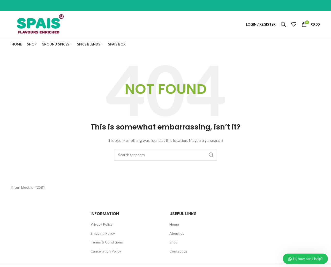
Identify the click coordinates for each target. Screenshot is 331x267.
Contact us (178, 251)
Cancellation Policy (106, 251)
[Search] (283, 24)
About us (176, 233)
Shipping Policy (103, 233)
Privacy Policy (101, 224)
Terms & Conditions (107, 242)
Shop (173, 242)
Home (174, 224)
